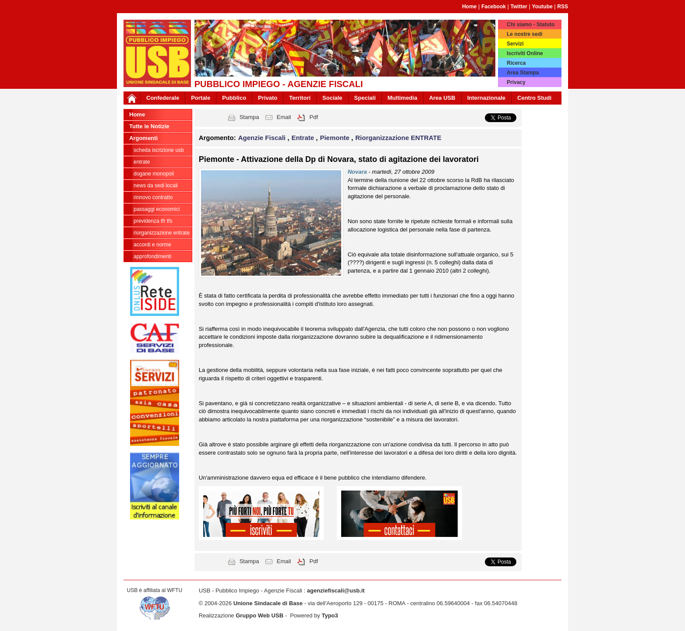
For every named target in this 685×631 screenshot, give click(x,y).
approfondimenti (152, 256)
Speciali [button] (365, 98)
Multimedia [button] (402, 98)
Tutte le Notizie (149, 126)
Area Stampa (523, 73)
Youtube (542, 7)
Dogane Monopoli (154, 174)
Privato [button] (267, 98)
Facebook (493, 7)
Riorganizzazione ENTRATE (162, 233)
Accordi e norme (152, 245)
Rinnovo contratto (153, 197)
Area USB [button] (442, 98)
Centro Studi (534, 98)
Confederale (162, 98)
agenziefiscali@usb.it (336, 590)
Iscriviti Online (525, 53)
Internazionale (486, 98)
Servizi (515, 44)
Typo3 (329, 615)
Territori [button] (300, 98)
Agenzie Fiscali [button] (263, 137)
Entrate (142, 162)
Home (469, 7)
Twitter (519, 7)
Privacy (516, 82)
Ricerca (516, 63)
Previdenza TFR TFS (153, 221)
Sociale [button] (332, 98)
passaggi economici (157, 209)
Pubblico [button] (234, 98)
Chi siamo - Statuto (530, 24)
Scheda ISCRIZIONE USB (159, 150)
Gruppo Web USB (259, 615)
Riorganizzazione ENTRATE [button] (398, 137)
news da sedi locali (156, 185)
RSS (562, 7)
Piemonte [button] (335, 137)
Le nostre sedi (524, 34)
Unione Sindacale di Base (268, 603)
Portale (200, 98)
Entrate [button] (303, 137)
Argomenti (143, 138)
